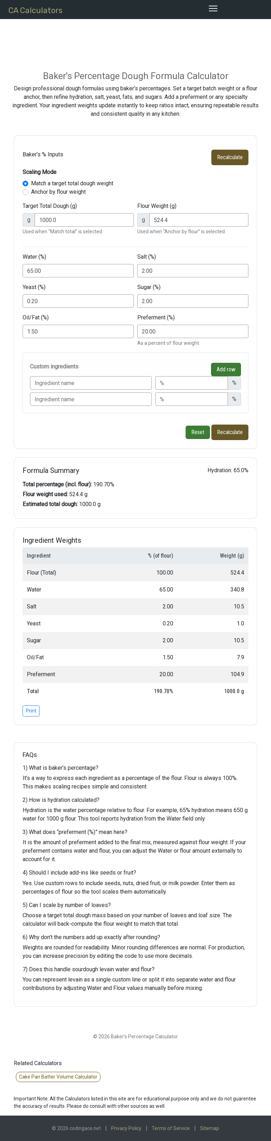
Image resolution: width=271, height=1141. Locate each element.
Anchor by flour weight (58, 191)
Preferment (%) (156, 317)
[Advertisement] (142, 39)
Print (31, 711)
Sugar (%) (149, 287)
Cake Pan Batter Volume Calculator (58, 1077)
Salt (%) (146, 256)
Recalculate (230, 157)
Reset (197, 432)
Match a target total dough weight (72, 183)
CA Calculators (35, 10)
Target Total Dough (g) (50, 206)
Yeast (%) (34, 287)
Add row (226, 369)
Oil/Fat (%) (36, 317)
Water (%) (34, 256)
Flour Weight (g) (156, 206)
